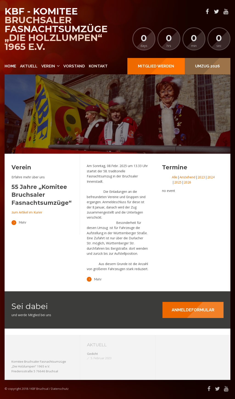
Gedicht (92, 354)
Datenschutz (60, 389)
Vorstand (74, 66)
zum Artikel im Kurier (26, 212)
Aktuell (28, 66)
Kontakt (98, 66)
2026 (187, 182)
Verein (48, 66)
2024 (211, 177)
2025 (178, 182)
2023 (201, 177)
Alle (174, 177)
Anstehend (187, 177)
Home (10, 66)
